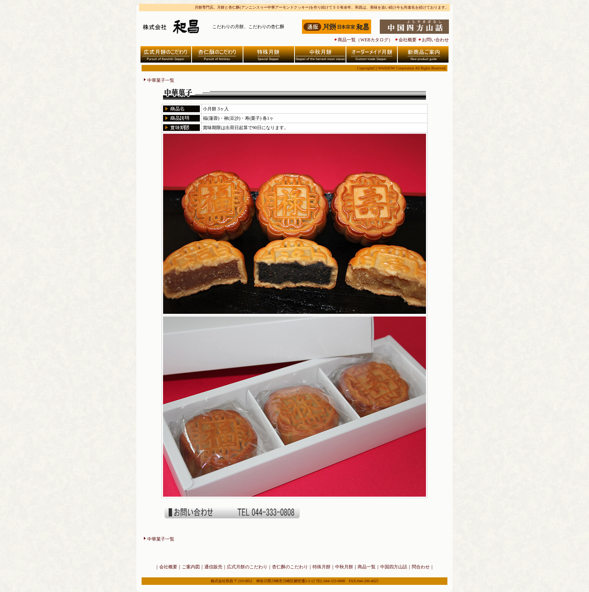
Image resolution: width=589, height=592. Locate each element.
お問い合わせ (435, 39)
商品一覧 (367, 566)
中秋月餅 (344, 566)
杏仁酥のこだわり (290, 566)
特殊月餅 (322, 566)
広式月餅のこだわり (247, 566)
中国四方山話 (393, 566)
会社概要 (408, 39)
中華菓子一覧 (160, 80)
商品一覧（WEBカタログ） (365, 39)
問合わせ (421, 566)
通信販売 (213, 566)
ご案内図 (191, 566)
